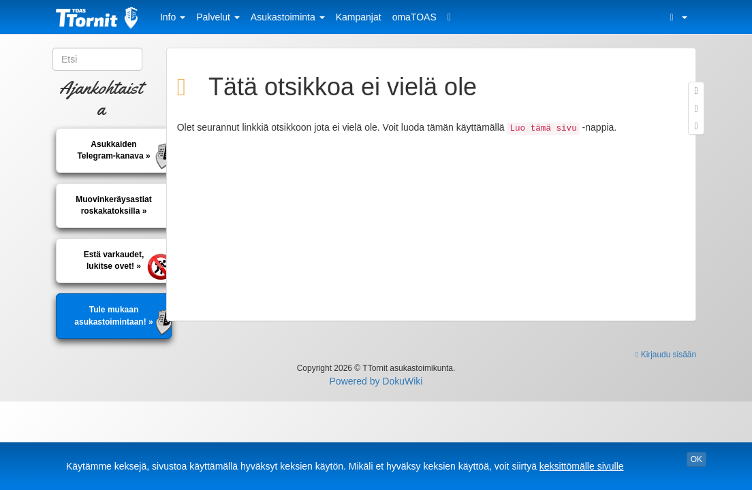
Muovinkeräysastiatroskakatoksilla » (113, 205)
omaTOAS (414, 17)
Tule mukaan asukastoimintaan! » (113, 315)
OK (696, 459)
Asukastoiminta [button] (288, 17)
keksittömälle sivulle (581, 466)
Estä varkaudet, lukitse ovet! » (114, 260)
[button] (676, 17)
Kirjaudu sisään (666, 354)
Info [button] (172, 17)
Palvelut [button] (218, 17)
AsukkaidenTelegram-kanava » (113, 150)
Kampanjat (358, 17)
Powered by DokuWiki (376, 381)
